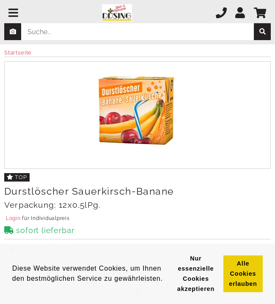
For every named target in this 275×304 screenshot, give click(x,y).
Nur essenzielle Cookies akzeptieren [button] (195, 273)
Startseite (18, 52)
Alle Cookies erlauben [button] (243, 273)
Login (13, 218)
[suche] (262, 31)
